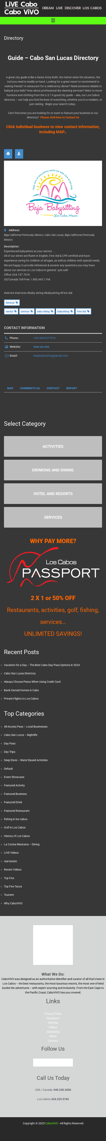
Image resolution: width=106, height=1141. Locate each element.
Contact (53, 1040)
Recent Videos (12, 869)
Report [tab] (71, 388)
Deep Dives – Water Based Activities (26, 760)
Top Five (9, 878)
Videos (53, 1027)
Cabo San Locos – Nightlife (20, 735)
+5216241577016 (44, 338)
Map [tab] (10, 388)
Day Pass (9, 743)
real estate (10, 861)
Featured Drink (13, 802)
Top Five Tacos (13, 886)
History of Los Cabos (17, 836)
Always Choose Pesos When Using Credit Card (32, 681)
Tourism (9, 894)
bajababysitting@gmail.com (50, 355)
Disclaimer (53, 1018)
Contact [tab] (53, 388)
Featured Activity (14, 785)
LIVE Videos (11, 852)
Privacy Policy (53, 1013)
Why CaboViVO (13, 903)
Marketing (53, 1031)
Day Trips (9, 751)
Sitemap (53, 1022)
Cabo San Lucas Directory (20, 673)
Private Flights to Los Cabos (21, 698)
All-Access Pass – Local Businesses (25, 726)
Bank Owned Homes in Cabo (21, 690)
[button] (53, 20)
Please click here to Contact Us (59, 117)
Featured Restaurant (17, 810)
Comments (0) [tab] (30, 388)
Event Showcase (14, 777)
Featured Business (15, 793)
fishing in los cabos (15, 819)
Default (8, 768)
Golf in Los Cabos (15, 827)
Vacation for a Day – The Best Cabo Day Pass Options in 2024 (42, 665)
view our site (41, 346)
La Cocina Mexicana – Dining (22, 844)
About (53, 1036)
